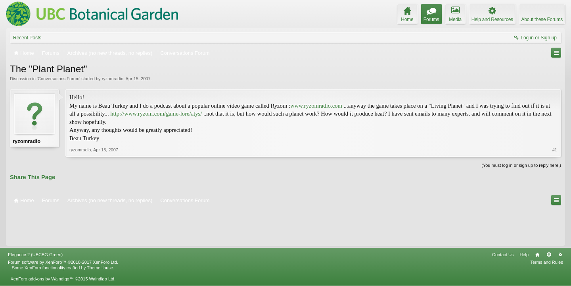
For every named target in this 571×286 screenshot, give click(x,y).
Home (537, 219)
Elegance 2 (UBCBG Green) (35, 219)
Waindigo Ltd (101, 243)
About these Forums (542, 19)
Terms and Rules (546, 226)
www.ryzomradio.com (316, 105)
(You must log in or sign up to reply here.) (521, 165)
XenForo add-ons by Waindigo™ (41, 243)
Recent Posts (27, 38)
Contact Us (503, 219)
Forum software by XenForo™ (63, 226)
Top (549, 219)
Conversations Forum (58, 78)
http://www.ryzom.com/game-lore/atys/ (156, 113)
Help (524, 219)
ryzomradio (112, 78)
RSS (560, 219)
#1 (554, 149)
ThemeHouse (100, 232)
